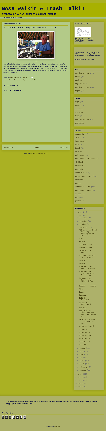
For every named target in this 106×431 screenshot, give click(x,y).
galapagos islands (83, 190)
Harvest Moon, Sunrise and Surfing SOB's (86, 280)
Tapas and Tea (85, 335)
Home (36, 147)
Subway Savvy (84, 329)
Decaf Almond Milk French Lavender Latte (87, 321)
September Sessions (87, 286)
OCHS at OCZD (84, 341)
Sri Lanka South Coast (85, 159)
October (83, 224)
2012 (80, 374)
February (84, 367)
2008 (80, 387)
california (80, 166)
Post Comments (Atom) (40, 153)
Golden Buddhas (85, 248)
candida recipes (82, 87)
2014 (80, 212)
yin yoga (79, 112)
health (78, 105)
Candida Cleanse (82, 73)
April (82, 361)
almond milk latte (31, 80)
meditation (80, 109)
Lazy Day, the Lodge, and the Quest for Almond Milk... (87, 313)
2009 (80, 383)
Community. (83, 295)
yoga (77, 102)
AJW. (81, 289)
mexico (78, 194)
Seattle (78, 152)
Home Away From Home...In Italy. (87, 267)
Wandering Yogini (86, 326)
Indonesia (79, 141)
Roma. (81, 239)
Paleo (77, 77)
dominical (79, 180)
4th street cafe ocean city (17, 80)
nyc (76, 197)
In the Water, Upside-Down (85, 304)
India (77, 138)
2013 (80, 215)
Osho (77, 116)
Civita (82, 260)
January (83, 370)
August (83, 348)
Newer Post (8, 147)
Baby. (81, 292)
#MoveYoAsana (84, 332)
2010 (80, 380)
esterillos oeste (82, 187)
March (82, 364)
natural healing (82, 119)
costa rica (80, 173)
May (81, 358)
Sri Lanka (79, 155)
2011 (80, 377)
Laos (77, 145)
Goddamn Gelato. (86, 245)
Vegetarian (80, 84)
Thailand (79, 162)
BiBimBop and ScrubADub (84, 299)
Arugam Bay (80, 134)
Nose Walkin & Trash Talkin (43, 9)
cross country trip (83, 176)
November (84, 221)
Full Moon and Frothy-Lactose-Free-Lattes (87, 273)
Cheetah (82, 344)
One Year (83, 308)
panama (78, 201)
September (84, 227)
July (82, 351)
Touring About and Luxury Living (87, 256)
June (82, 354)
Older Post (64, 147)
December (84, 218)
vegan (77, 91)
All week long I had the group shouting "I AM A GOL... (88, 232)
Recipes (78, 80)
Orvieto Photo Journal (85, 252)
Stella (82, 242)
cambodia (79, 169)
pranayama (79, 123)
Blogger (57, 426)
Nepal (77, 148)
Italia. (82, 263)
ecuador (78, 183)
